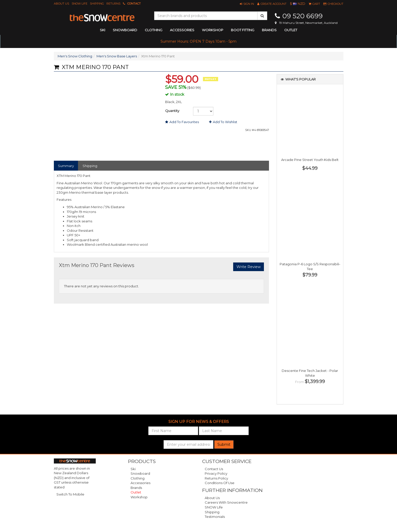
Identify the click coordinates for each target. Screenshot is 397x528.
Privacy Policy (216, 473)
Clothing (138, 478)
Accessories (140, 483)
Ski (133, 469)
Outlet (290, 30)
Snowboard (140, 473)
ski (102, 30)
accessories (182, 30)
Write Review (248, 267)
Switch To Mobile (70, 494)
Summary (66, 166)
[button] (247, 3)
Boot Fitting (242, 30)
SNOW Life (79, 3)
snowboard (125, 30)
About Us (61, 3)
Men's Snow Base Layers (117, 56)
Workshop (212, 30)
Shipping (97, 3)
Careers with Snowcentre (226, 502)
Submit (223, 444)
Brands (269, 30)
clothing (153, 30)
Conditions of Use (219, 483)
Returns (113, 3)
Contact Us (214, 469)
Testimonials (215, 517)
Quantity (172, 111)
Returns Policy (216, 478)
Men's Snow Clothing (75, 56)
